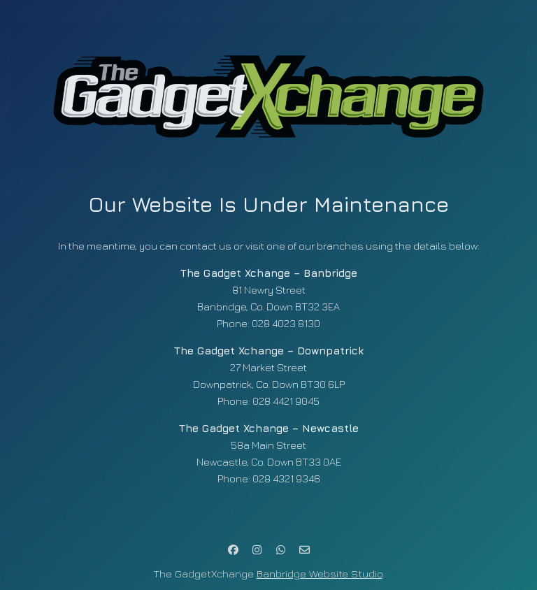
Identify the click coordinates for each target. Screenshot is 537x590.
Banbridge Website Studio (319, 574)
